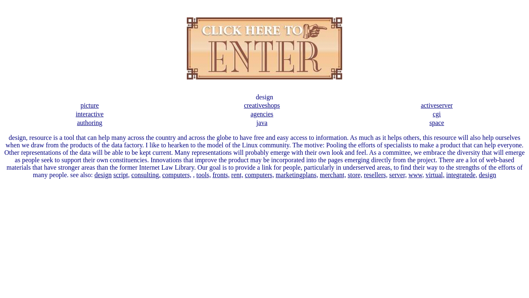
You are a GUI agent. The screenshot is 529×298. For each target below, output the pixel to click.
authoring (89, 122)
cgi (437, 114)
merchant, (333, 174)
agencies (261, 114)
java (261, 122)
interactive (90, 114)
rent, (237, 174)
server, (398, 174)
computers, (176, 174)
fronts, (220, 174)
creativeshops (262, 105)
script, (121, 174)
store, (355, 174)
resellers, (375, 174)
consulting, (146, 174)
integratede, (461, 174)
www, (416, 174)
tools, (203, 174)
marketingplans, (297, 174)
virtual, (435, 174)
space (436, 122)
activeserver (437, 105)
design (103, 174)
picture (90, 105)
